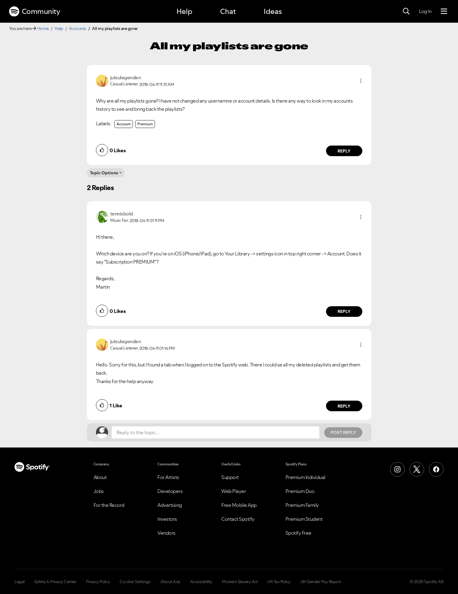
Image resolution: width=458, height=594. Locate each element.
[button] (360, 80)
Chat (228, 11)
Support (230, 477)
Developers (170, 491)
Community (34, 11)
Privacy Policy (98, 581)
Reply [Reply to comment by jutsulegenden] (344, 151)
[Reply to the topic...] (215, 432)
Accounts (77, 28)
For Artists (168, 477)
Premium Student (304, 519)
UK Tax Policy (279, 581)
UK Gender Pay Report (320, 581)
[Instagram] (397, 469)
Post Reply (343, 432)
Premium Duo (300, 491)
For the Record (109, 505)
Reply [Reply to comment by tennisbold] (344, 311)
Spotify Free (298, 533)
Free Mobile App (239, 505)
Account (124, 123)
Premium (145, 123)
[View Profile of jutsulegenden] (125, 77)
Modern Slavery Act (240, 581)
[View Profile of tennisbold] (121, 213)
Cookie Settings (135, 581)
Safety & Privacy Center (55, 581)
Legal (20, 581)
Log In (425, 11)
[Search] (406, 11)
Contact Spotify (238, 519)
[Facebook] (436, 469)
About (100, 477)
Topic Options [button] (104, 173)
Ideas (273, 11)
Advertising (169, 505)
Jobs (99, 491)
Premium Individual (305, 477)
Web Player (233, 491)
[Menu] (444, 11)
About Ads (170, 581)
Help (184, 11)
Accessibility (201, 581)
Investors (167, 519)
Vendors (166, 533)
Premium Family (302, 505)
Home (43, 28)
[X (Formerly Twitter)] (417, 469)
